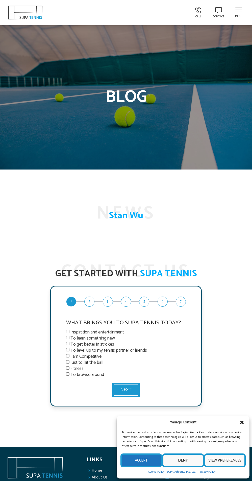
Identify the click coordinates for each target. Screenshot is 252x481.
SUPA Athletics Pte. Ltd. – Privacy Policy (191, 471)
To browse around (87, 374)
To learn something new (92, 338)
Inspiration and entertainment (97, 332)
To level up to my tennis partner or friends (108, 350)
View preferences (224, 460)
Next (126, 390)
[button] (241, 422)
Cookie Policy (156, 471)
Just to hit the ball (86, 362)
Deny (183, 460)
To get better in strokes (92, 344)
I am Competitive (86, 356)
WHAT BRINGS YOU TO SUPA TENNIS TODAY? (123, 323)
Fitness (77, 368)
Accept (141, 460)
